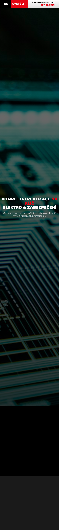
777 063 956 (48, 5)
